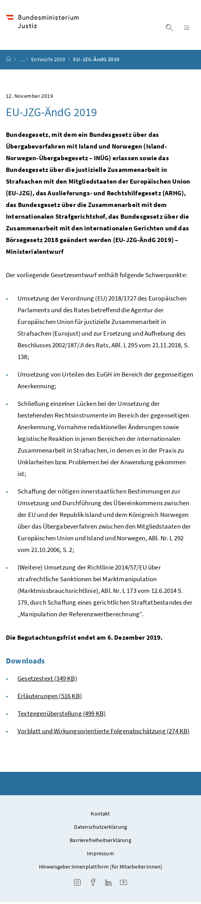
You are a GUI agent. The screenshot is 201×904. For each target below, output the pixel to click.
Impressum (100, 855)
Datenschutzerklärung (100, 828)
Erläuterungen (50, 697)
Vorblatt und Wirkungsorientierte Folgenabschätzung (103, 733)
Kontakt (100, 815)
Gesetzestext (47, 680)
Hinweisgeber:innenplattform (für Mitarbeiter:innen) (100, 868)
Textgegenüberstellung (62, 715)
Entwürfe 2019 (48, 61)
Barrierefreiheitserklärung (100, 842)
